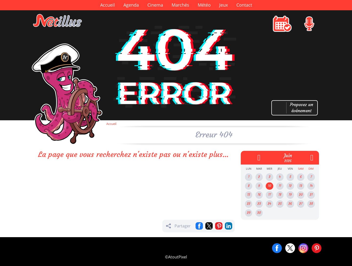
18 (279, 195)
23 (259, 204)
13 (300, 186)
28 (311, 204)
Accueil (107, 5)
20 (301, 195)
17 (269, 195)
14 (311, 186)
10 (269, 186)
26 (290, 204)
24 (269, 204)
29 (248, 213)
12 (290, 186)
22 (248, 204)
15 (248, 195)
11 (280, 186)
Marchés (180, 5)
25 (280, 204)
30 (259, 213)
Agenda (131, 5)
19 (290, 195)
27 (300, 204)
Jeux (223, 5)
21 (311, 195)
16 (259, 195)
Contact (244, 5)
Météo (204, 5)
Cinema (155, 5)
